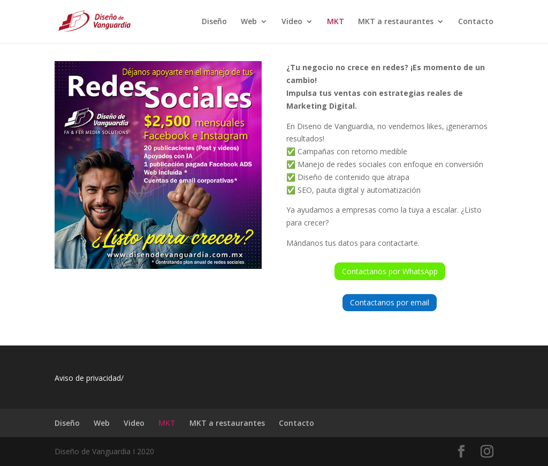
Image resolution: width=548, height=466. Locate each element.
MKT (335, 22)
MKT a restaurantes (395, 22)
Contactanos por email (389, 302)
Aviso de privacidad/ (89, 378)
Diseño (214, 22)
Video (291, 22)
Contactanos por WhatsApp (390, 271)
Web (249, 22)
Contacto (475, 22)
